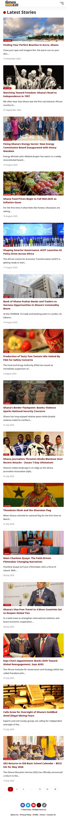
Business (7, 194)
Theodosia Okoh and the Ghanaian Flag (27, 510)
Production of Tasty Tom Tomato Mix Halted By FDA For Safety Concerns (31, 358)
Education (8, 759)
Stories (7, 403)
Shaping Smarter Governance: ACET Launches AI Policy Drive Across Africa (32, 251)
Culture (7, 88)
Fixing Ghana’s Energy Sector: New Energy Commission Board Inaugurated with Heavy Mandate (29, 147)
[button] (61, 3)
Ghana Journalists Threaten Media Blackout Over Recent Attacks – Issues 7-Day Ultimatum (33, 460)
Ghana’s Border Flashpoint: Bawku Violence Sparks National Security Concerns (29, 409)
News (6, 246)
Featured (7, 40)
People (6, 553)
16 (47, 789)
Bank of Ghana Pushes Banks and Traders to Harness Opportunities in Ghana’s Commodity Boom (31, 305)
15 (40, 789)
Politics (7, 139)
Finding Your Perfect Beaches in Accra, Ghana (31, 44)
